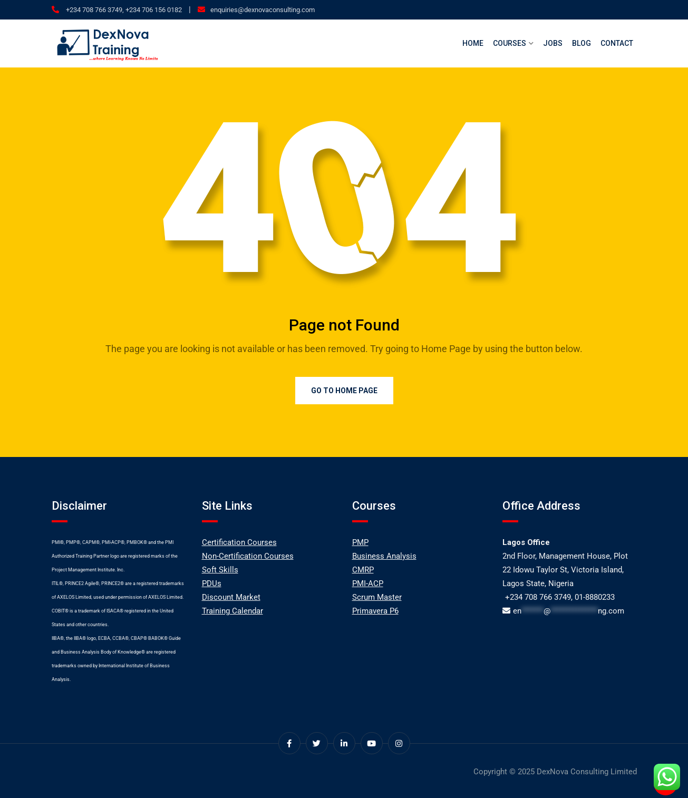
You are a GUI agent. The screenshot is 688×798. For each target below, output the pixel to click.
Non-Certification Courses (248, 556)
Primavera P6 (375, 611)
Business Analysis (384, 556)
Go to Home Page (344, 390)
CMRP (363, 570)
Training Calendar (232, 611)
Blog (581, 43)
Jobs (553, 43)
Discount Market (231, 597)
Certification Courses (239, 542)
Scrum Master (377, 597)
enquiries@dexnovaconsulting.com (262, 10)
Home (472, 43)
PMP (360, 542)
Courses (509, 43)
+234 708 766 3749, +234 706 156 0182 (123, 10)
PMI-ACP (367, 583)
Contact (616, 43)
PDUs (211, 583)
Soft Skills (220, 570)
